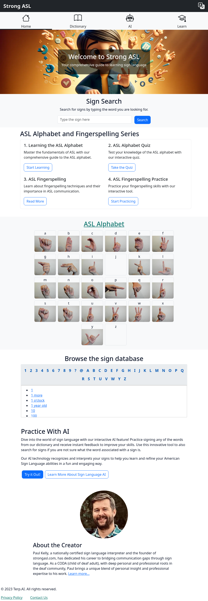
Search (142, 120)
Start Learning (38, 167)
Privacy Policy (11, 597)
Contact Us (39, 597)
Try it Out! (32, 474)
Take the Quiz (122, 167)
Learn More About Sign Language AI (77, 474)
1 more (36, 395)
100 (34, 415)
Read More (35, 201)
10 (33, 410)
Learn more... (79, 573)
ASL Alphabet (104, 223)
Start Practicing (123, 201)
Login (59, 597)
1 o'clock (38, 400)
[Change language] (201, 6)
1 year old (39, 405)
